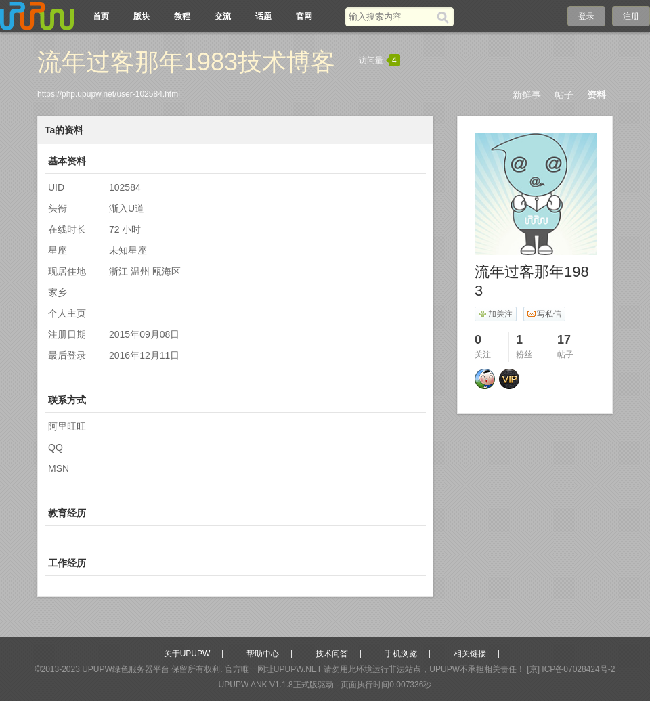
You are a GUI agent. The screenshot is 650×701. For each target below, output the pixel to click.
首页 (101, 16)
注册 (631, 16)
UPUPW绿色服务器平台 (125, 669)
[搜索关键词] (391, 17)
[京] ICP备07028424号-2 (571, 669)
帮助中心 (262, 653)
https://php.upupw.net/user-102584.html (108, 94)
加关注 (495, 314)
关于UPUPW (187, 653)
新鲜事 (527, 94)
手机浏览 (401, 653)
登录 (586, 16)
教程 (182, 16)
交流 (223, 16)
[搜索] (445, 16)
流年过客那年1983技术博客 (186, 62)
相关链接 (470, 653)
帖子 (564, 94)
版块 (141, 16)
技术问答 (332, 653)
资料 (596, 94)
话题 (263, 16)
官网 (304, 16)
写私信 (544, 314)
